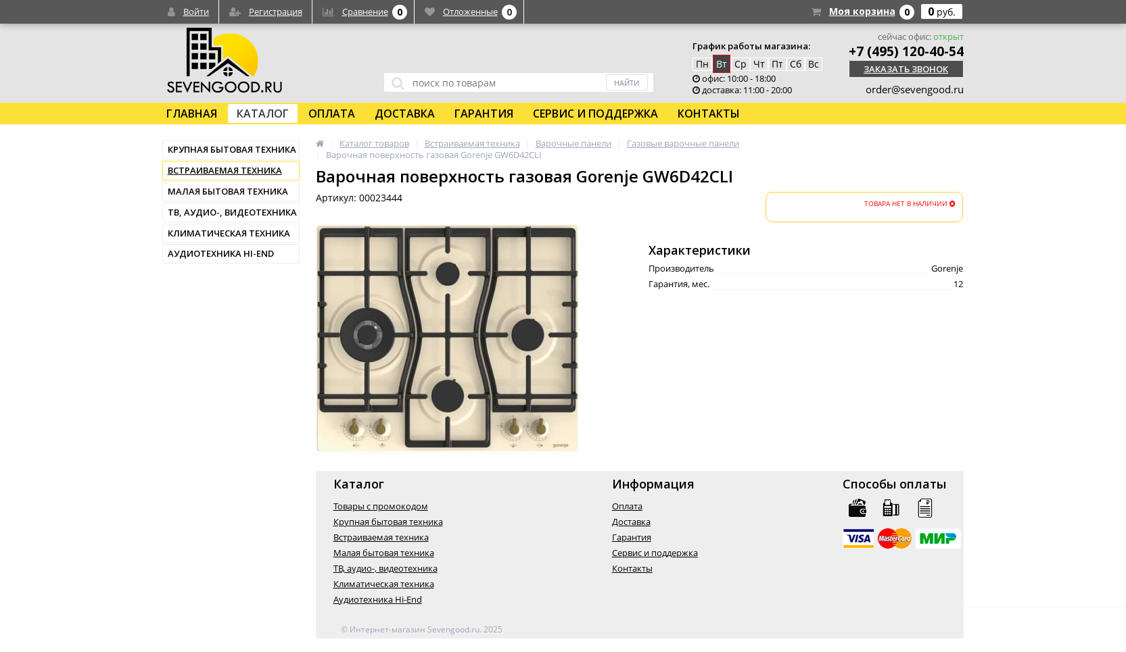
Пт (777, 63)
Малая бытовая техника (228, 191)
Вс (813, 63)
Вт (721, 63)
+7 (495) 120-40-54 (906, 51)
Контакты (709, 113)
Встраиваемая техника (225, 170)
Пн (702, 63)
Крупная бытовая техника (232, 149)
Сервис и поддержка (595, 113)
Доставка (405, 113)
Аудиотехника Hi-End (221, 253)
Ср (740, 63)
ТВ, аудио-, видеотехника (232, 212)
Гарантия (483, 113)
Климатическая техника (229, 233)
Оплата (331, 113)
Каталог (263, 113)
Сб (795, 63)
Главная (191, 113)
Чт (759, 63)
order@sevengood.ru (915, 89)
